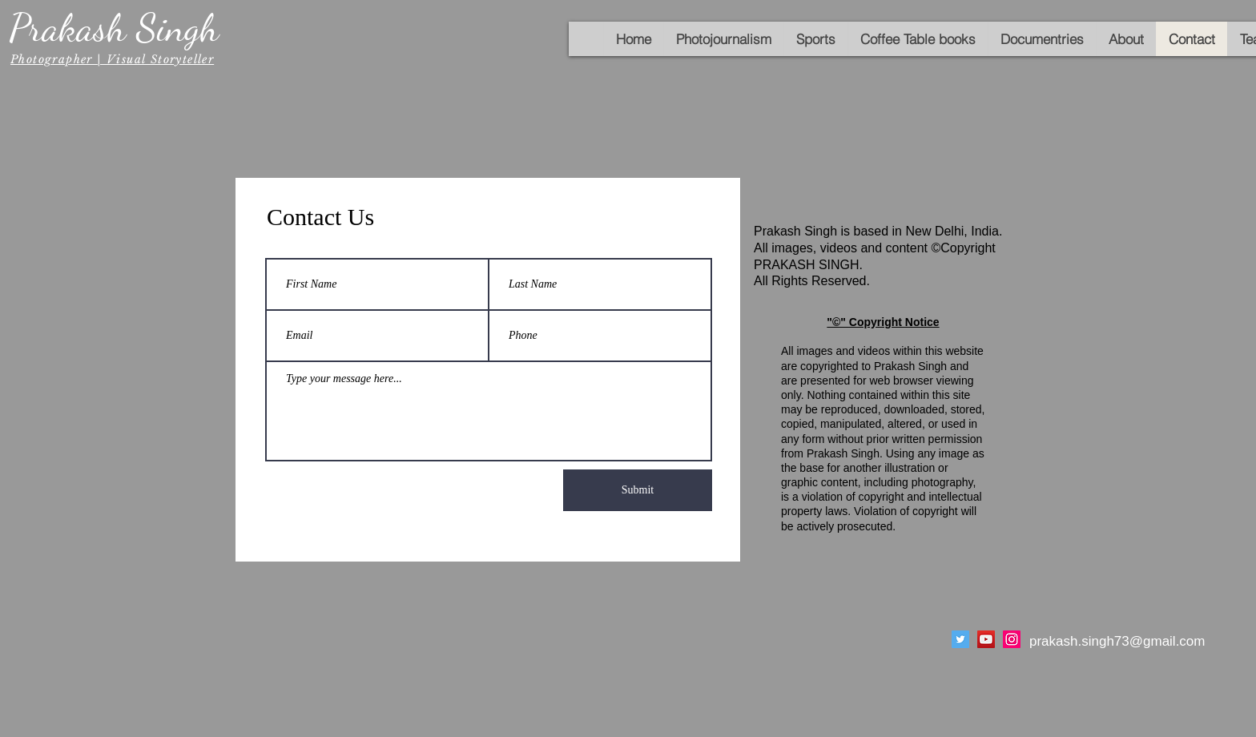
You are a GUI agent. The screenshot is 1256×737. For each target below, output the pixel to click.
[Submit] (637, 490)
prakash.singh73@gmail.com (1117, 641)
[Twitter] (960, 639)
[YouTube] (986, 639)
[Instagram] (1011, 639)
